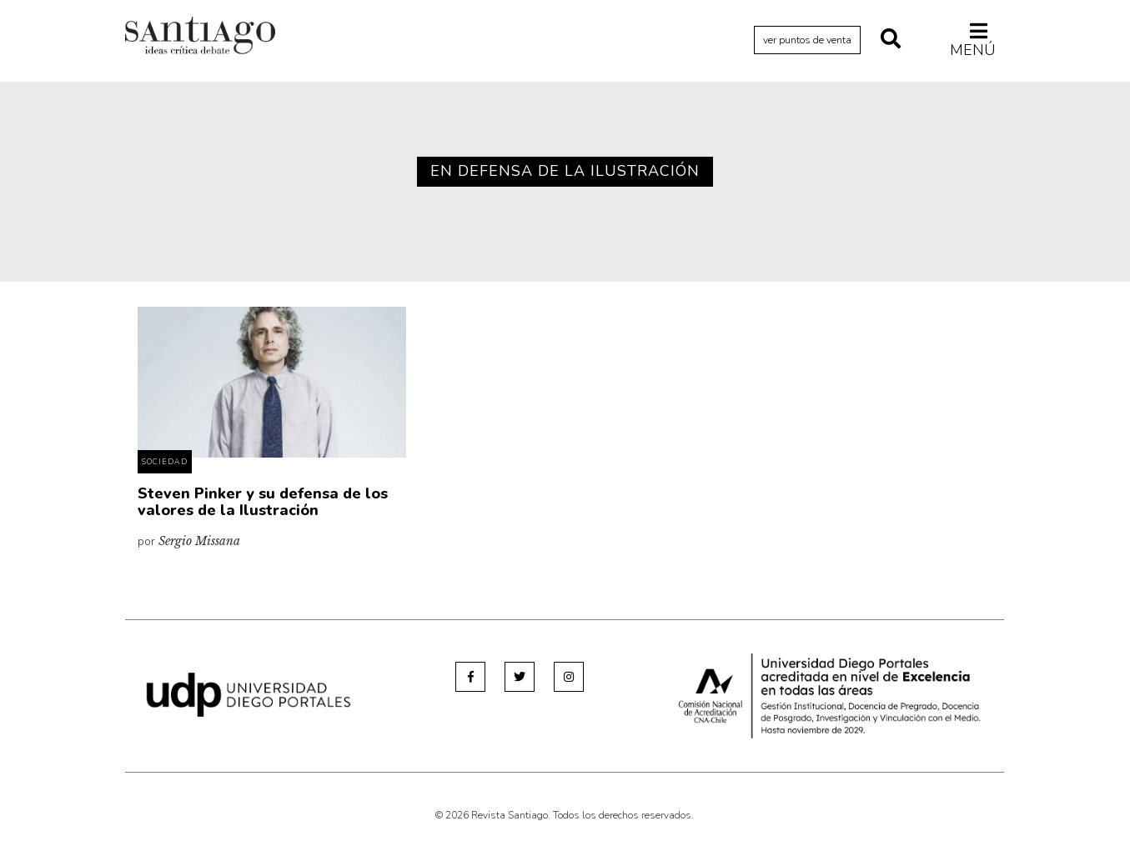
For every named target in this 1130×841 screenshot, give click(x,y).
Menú (973, 40)
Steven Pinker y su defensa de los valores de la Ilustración (263, 501)
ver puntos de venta (807, 40)
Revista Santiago (200, 37)
